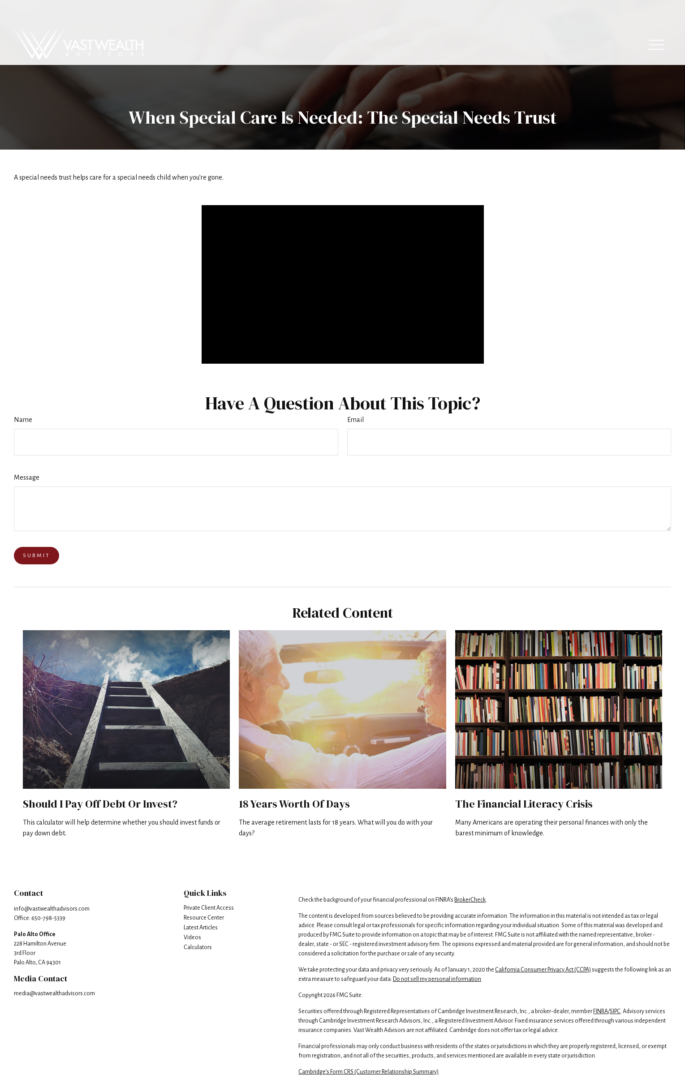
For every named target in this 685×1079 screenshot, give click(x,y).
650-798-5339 (48, 918)
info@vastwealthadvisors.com (52, 909)
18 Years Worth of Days (294, 803)
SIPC (615, 1011)
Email (355, 419)
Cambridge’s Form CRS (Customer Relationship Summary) (368, 1072)
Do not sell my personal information (437, 979)
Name (23, 419)
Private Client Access (209, 908)
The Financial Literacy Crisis (524, 803)
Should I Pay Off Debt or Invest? (100, 803)
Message (26, 477)
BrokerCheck (470, 900)
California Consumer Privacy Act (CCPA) (543, 970)
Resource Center (204, 918)
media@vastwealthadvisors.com (54, 993)
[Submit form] (36, 555)
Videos (192, 937)
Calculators (198, 947)
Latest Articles (201, 927)
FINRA (600, 1011)
